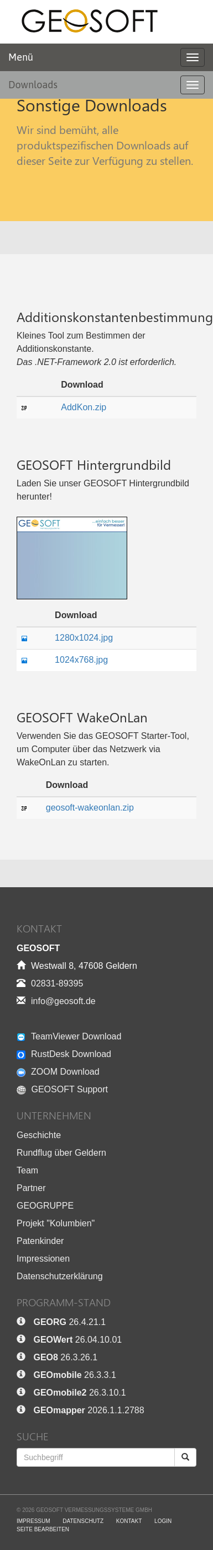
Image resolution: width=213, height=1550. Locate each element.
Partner (31, 1188)
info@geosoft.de (63, 1001)
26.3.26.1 (65, 1357)
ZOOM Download (58, 1071)
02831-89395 (57, 983)
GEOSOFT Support (62, 1089)
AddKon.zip (83, 407)
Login (163, 1521)
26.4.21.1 (69, 1322)
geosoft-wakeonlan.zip (90, 807)
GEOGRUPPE (45, 1205)
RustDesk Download (64, 1054)
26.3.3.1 (74, 1375)
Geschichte (39, 1135)
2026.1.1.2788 (88, 1410)
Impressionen (43, 1258)
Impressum (33, 1521)
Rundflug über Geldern (61, 1152)
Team (27, 1170)
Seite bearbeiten (43, 1529)
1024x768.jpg (81, 659)
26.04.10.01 (77, 1339)
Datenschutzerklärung (60, 1276)
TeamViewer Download (69, 1036)
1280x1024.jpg (84, 637)
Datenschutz (83, 1521)
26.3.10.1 (79, 1392)
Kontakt (129, 1521)
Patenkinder (40, 1241)
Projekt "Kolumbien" (56, 1223)
